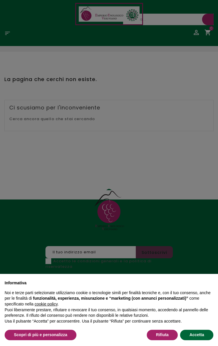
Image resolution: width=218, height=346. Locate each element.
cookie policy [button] (46, 304)
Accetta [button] (196, 334)
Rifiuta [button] (162, 334)
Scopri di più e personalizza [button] (40, 334)
